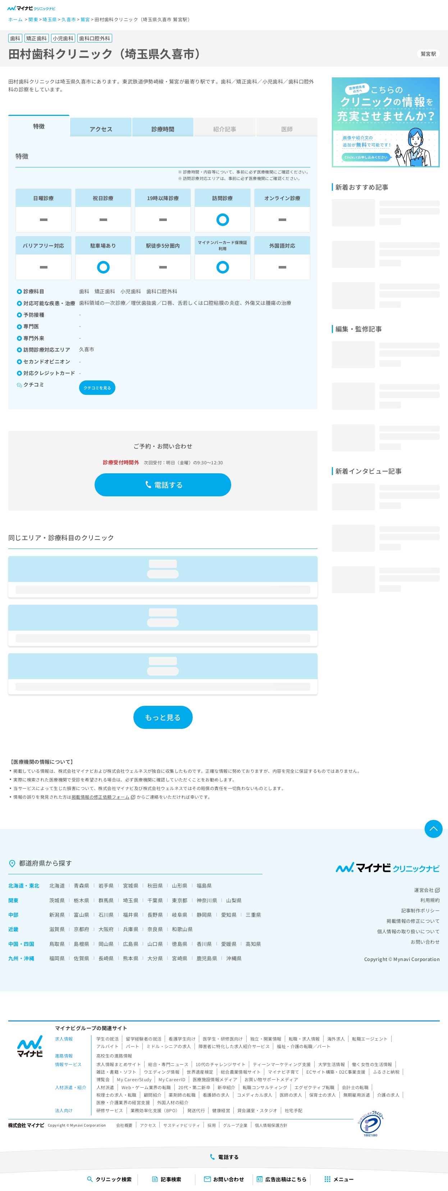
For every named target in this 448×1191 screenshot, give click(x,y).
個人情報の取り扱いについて (408, 931)
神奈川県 (207, 900)
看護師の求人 (216, 1095)
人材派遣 (105, 1087)
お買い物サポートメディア (271, 1079)
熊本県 (130, 958)
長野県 (155, 914)
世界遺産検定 (200, 1072)
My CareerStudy (134, 1079)
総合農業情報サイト (241, 1072)
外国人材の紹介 (172, 1102)
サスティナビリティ (181, 1125)
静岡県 (204, 914)
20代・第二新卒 (194, 1087)
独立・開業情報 (266, 1039)
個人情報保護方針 (271, 1125)
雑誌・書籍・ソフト (116, 1072)
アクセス (101, 129)
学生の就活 (107, 1039)
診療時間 (162, 129)
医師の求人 (291, 1095)
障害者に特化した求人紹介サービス (234, 1046)
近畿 (13, 929)
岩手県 (106, 885)
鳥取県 (57, 943)
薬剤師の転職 (182, 1095)
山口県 (155, 943)
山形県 (179, 885)
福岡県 (57, 958)
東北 (34, 885)
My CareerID (172, 1079)
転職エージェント (370, 1039)
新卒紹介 (227, 1087)
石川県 (106, 914)
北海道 (16, 885)
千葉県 (155, 900)
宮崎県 (179, 958)
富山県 (81, 914)
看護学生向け (182, 1039)
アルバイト (107, 1046)
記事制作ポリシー (420, 910)
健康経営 (221, 1110)
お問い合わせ (425, 941)
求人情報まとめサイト (118, 1064)
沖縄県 (234, 958)
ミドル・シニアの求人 (168, 1046)
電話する (164, 484)
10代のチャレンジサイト (221, 1064)
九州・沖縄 (21, 958)
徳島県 (179, 943)
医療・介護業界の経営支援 (123, 1102)
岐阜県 (179, 914)
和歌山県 (182, 929)
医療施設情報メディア (215, 1079)
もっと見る (163, 717)
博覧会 (103, 1079)
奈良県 (155, 929)
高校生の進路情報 (114, 1055)
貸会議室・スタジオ (257, 1110)
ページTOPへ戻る (434, 829)
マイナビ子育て (283, 1072)
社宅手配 (294, 1110)
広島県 (130, 943)
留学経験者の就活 (143, 1039)
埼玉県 (130, 900)
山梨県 (234, 900)
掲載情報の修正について (413, 920)
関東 (13, 900)
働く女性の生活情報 (372, 1064)
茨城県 (57, 900)
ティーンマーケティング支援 (282, 1064)
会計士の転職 (355, 1087)
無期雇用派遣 (356, 1095)
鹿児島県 (207, 958)
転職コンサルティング (265, 1087)
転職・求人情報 (304, 1039)
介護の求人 (388, 1095)
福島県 (204, 885)
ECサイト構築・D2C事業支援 (335, 1072)
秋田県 (155, 885)
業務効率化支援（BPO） (155, 1110)
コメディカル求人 (255, 1095)
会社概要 (124, 1125)
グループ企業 (235, 1125)
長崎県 (106, 958)
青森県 (81, 885)
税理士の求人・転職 (116, 1095)
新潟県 (57, 914)
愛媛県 (229, 943)
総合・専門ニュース (168, 1064)
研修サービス (109, 1110)
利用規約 (430, 900)
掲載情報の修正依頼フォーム (103, 797)
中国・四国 (21, 943)
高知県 (253, 943)
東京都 (179, 900)
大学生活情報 (331, 1064)
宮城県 (130, 885)
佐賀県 (81, 958)
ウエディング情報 (161, 1072)
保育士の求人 (322, 1095)
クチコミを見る (97, 388)
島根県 (81, 943)
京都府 (81, 929)
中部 (13, 914)
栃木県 (81, 900)
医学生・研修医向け (223, 1039)
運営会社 (427, 890)
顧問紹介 (153, 1095)
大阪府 (106, 929)
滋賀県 (57, 929)
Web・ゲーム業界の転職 (146, 1087)
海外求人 (336, 1039)
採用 (211, 1125)
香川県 (204, 943)
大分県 (155, 958)
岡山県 (106, 943)
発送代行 (196, 1110)
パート (132, 1046)
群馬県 (106, 900)
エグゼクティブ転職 (314, 1087)
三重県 (253, 914)
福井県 (130, 914)
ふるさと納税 (386, 1072)
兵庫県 (130, 929)
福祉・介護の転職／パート (303, 1046)
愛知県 (229, 914)
